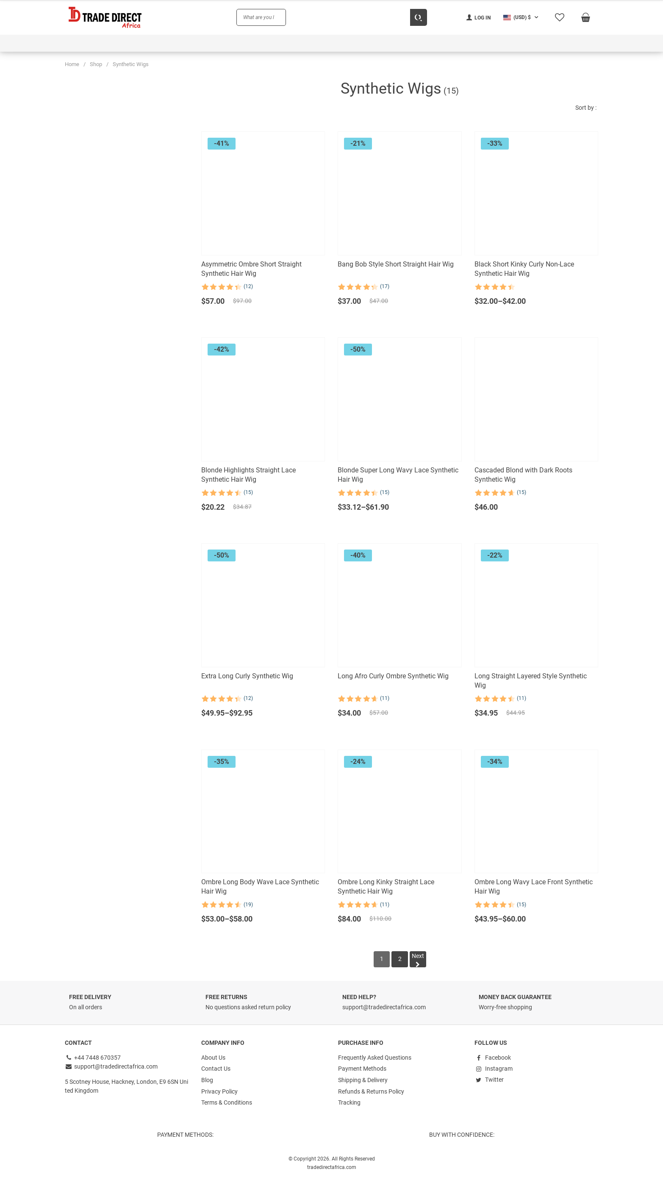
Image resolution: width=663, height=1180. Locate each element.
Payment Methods (362, 1069)
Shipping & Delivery (363, 1080)
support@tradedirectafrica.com (111, 1066)
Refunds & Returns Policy (371, 1091)
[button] (522, 17)
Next (418, 960)
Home (72, 64)
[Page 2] (399, 959)
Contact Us (215, 1069)
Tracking (349, 1102)
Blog (207, 1080)
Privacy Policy (219, 1091)
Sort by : (585, 107)
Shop (96, 64)
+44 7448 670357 (93, 1058)
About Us (213, 1058)
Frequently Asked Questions (374, 1058)
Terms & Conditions (226, 1102)
